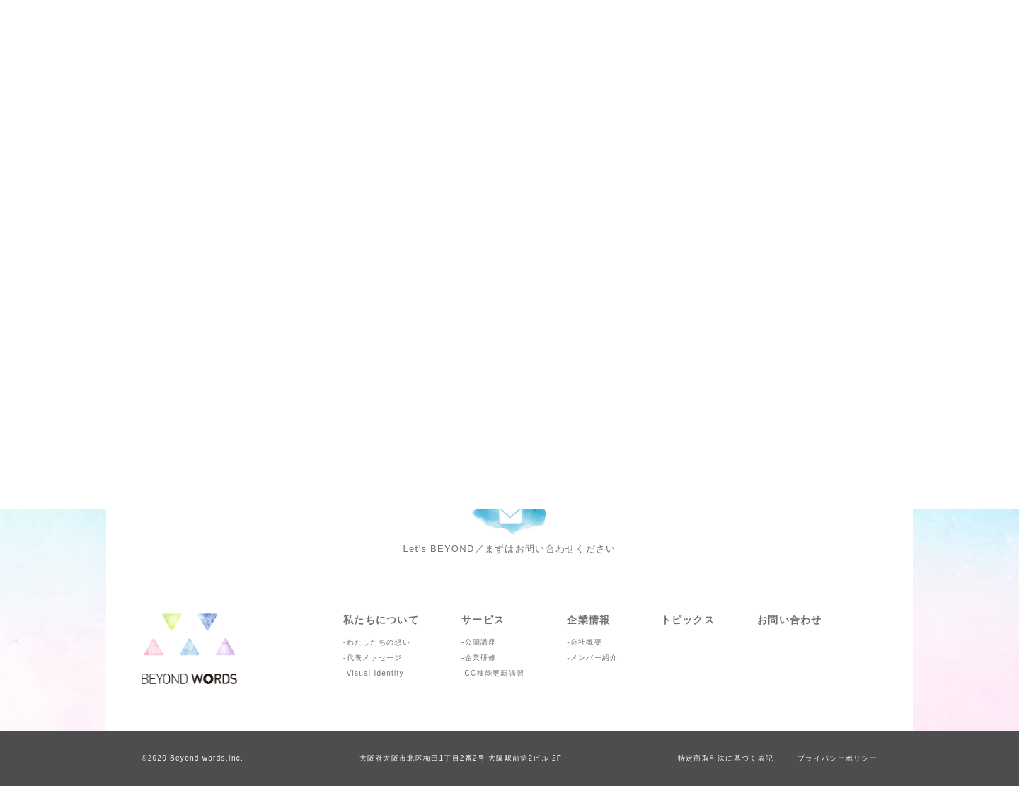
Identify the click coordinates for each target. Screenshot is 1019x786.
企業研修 (481, 657)
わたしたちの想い (378, 642)
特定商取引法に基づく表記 (725, 758)
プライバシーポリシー (837, 758)
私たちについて (381, 619)
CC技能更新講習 (495, 673)
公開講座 (481, 642)
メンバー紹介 (594, 657)
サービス (483, 619)
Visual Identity (375, 673)
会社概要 (586, 642)
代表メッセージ (375, 657)
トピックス (688, 619)
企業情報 (588, 619)
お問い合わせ (789, 619)
